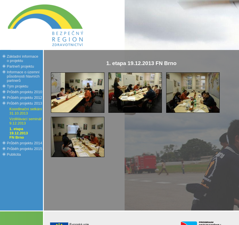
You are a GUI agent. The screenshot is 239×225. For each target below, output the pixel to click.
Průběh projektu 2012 (24, 97)
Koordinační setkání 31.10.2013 (25, 111)
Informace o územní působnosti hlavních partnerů (23, 76)
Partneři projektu (20, 66)
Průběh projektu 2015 (24, 149)
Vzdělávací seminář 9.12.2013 (25, 121)
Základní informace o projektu (22, 58)
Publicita (14, 154)
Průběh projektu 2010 (24, 92)
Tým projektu (17, 86)
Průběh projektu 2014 (24, 143)
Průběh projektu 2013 (24, 103)
